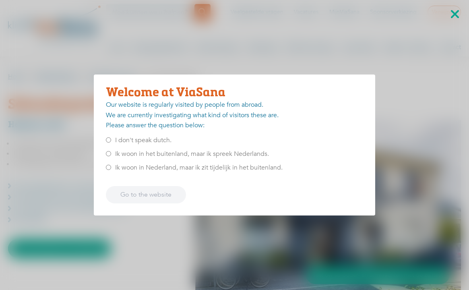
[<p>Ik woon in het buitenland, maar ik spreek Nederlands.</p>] (108, 153)
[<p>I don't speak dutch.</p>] (108, 140)
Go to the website (145, 194)
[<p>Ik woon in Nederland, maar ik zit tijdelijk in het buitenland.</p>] (108, 167)
